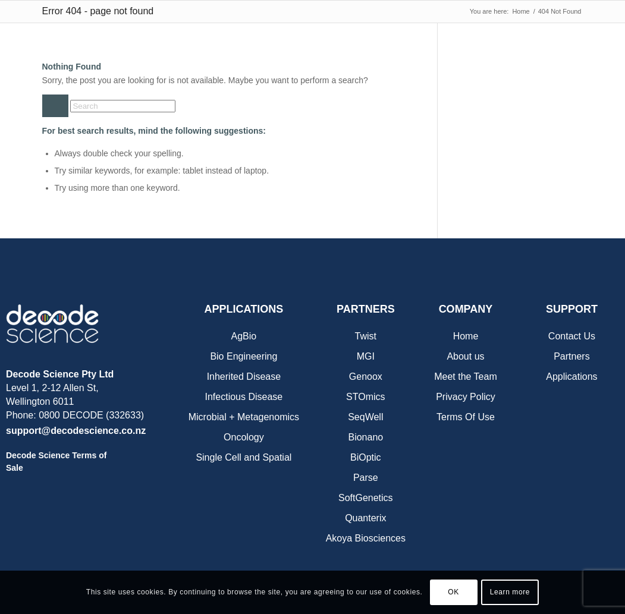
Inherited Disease (244, 376)
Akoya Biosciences (366, 538)
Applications (571, 376)
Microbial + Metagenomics (244, 417)
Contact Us (571, 336)
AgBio (244, 336)
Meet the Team (465, 376)
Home (466, 336)
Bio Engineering (243, 356)
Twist (365, 336)
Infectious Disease (244, 397)
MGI (366, 356)
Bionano (365, 437)
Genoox (365, 376)
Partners (571, 356)
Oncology (244, 437)
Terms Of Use (465, 417)
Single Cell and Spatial (243, 457)
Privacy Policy (465, 397)
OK (453, 592)
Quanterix (365, 518)
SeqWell (365, 417)
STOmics (365, 397)
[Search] (122, 106)
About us (465, 356)
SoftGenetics (365, 498)
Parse (365, 478)
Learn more (510, 592)
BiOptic (365, 457)
